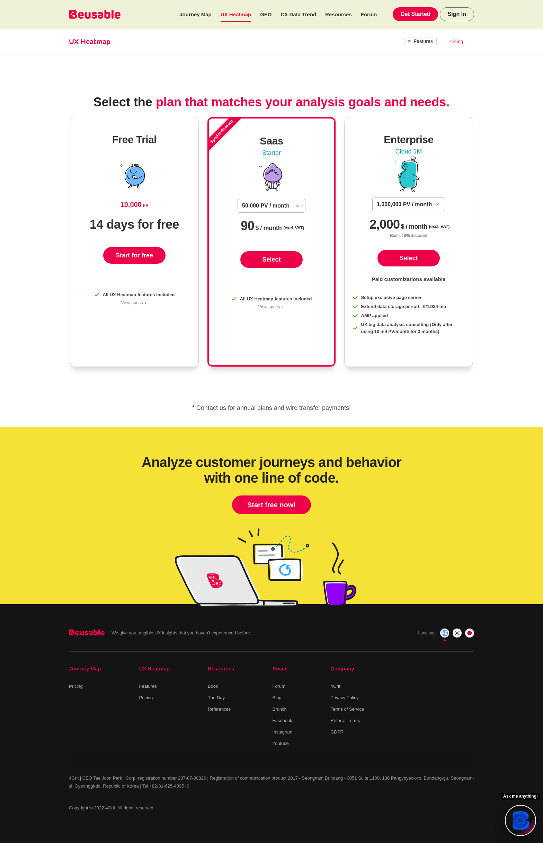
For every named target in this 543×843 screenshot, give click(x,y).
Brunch (280, 709)
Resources (338, 14)
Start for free (134, 255)
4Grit (335, 686)
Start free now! (271, 505)
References (219, 709)
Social (280, 668)
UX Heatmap (236, 14)
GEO (266, 14)
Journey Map (195, 14)
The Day (216, 697)
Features (148, 686)
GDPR (337, 732)
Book (213, 686)
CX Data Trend (299, 14)
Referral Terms (345, 720)
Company (342, 668)
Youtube (281, 743)
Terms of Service (347, 709)
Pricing (455, 41)
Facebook (282, 720)
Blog (277, 697)
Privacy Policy (344, 697)
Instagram (283, 732)
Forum (369, 14)
